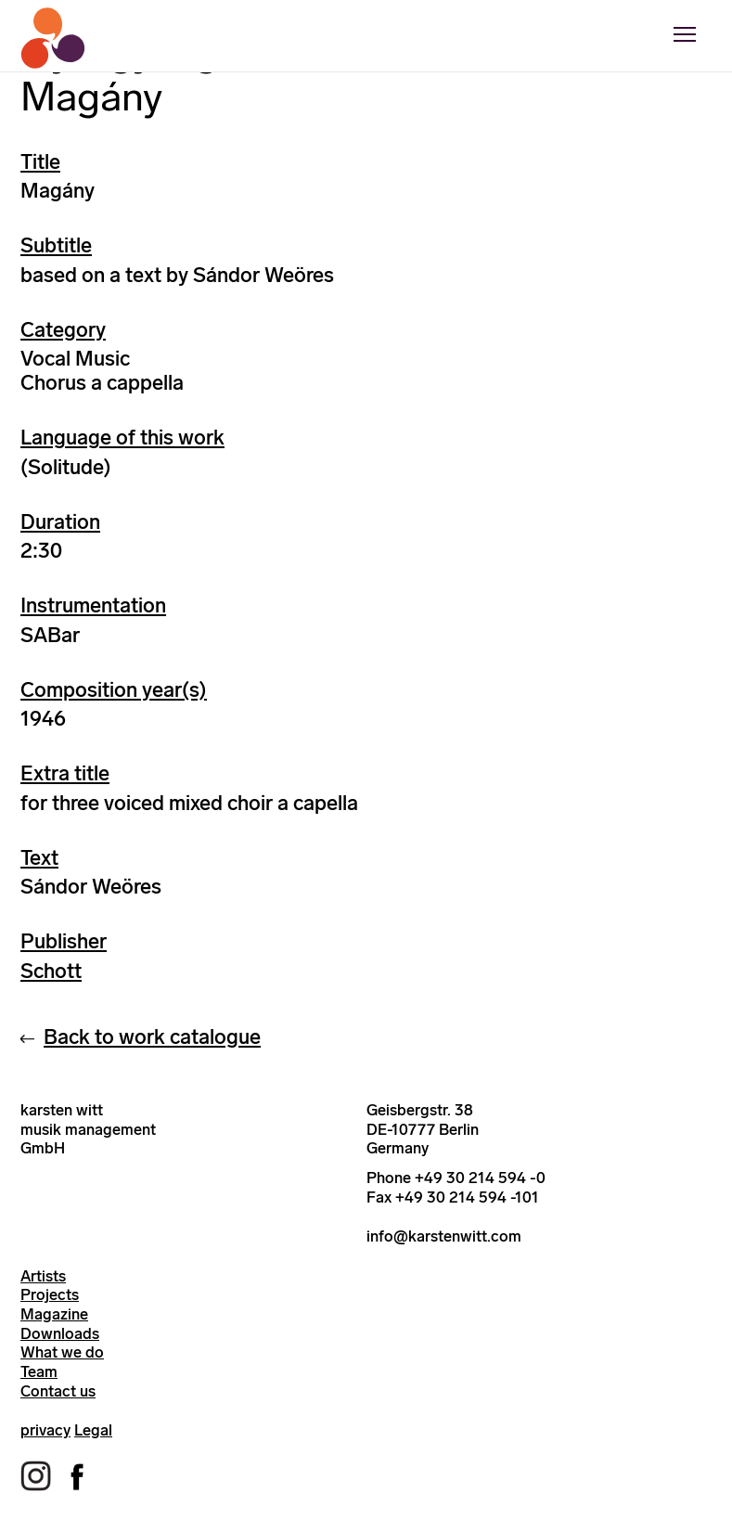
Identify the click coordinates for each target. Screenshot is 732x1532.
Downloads (59, 1333)
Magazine (54, 1314)
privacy (45, 1430)
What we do (62, 1352)
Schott (51, 971)
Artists (43, 1276)
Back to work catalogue (152, 1036)
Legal (93, 1430)
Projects (49, 1294)
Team (39, 1371)
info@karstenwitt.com (443, 1236)
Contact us (58, 1391)
